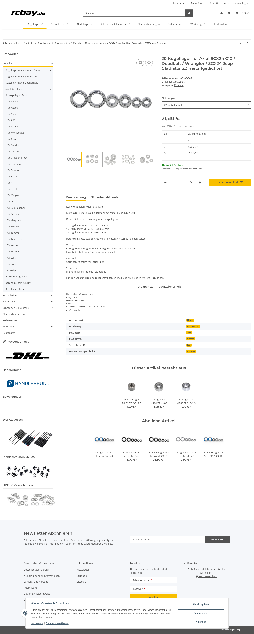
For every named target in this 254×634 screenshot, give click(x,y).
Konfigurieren (201, 613)
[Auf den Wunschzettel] (149, 62)
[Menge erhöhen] (200, 182)
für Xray (11, 264)
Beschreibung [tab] (76, 197)
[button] (221, 13)
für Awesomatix (15, 132)
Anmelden (153, 597)
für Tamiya (13, 232)
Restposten (9, 332)
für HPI (11, 182)
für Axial (179, 85)
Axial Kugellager (14, 89)
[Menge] (178, 182)
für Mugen (13, 195)
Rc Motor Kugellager (16, 276)
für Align (12, 114)
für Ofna (11, 201)
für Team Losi (14, 239)
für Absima (13, 101)
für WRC (11, 257)
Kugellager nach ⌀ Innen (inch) (22, 76)
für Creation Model (17, 157)
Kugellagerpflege (15, 289)
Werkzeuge (9, 326)
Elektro (190, 320)
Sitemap (81, 581)
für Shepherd (14, 220)
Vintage (190, 339)
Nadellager (9, 301)
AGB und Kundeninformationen (42, 575)
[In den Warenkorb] (69, 54)
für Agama (13, 107)
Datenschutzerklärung (57, 623)
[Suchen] (134, 13)
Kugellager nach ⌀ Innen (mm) (22, 70)
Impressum (37, 623)
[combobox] (206, 105)
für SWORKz (13, 226)
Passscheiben (10, 295)
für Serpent (13, 214)
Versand (189, 126)
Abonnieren (217, 539)
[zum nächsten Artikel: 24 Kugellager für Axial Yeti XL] (247, 43)
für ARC (11, 120)
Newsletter (179, 3)
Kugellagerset (193, 326)
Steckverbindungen (14, 314)
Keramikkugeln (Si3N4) (18, 282)
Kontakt (213, 3)
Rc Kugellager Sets (16, 95)
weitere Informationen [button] (191, 168)
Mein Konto (197, 3)
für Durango (14, 164)
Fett (189, 345)
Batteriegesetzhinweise (37, 593)
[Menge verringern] (165, 182)
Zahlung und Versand (36, 581)
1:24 (189, 332)
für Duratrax (14, 170)
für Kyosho (13, 189)
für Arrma (12, 126)
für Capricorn (14, 145)
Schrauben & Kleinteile (16, 307)
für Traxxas (13, 251)
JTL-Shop (236, 629)
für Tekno (12, 245)
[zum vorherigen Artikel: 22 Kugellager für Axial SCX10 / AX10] (240, 43)
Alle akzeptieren (200, 604)
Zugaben (82, 575)
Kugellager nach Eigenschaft (21, 82)
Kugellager (9, 63)
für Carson (13, 151)
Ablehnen (201, 622)
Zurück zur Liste (13, 43)
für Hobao (12, 176)
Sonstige (11, 270)
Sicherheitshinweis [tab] (104, 197)
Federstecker (10, 320)
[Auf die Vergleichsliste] (140, 62)
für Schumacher (16, 207)
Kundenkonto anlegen (236, 3)
